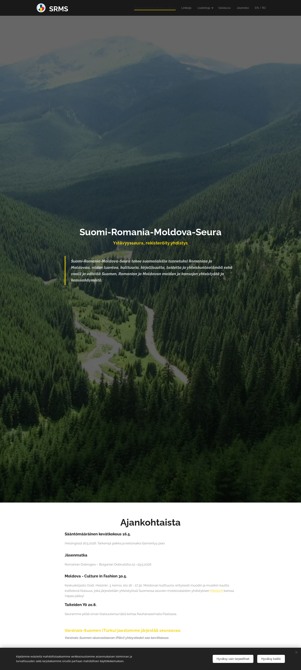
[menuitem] (148, 8)
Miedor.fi (217, 591)
